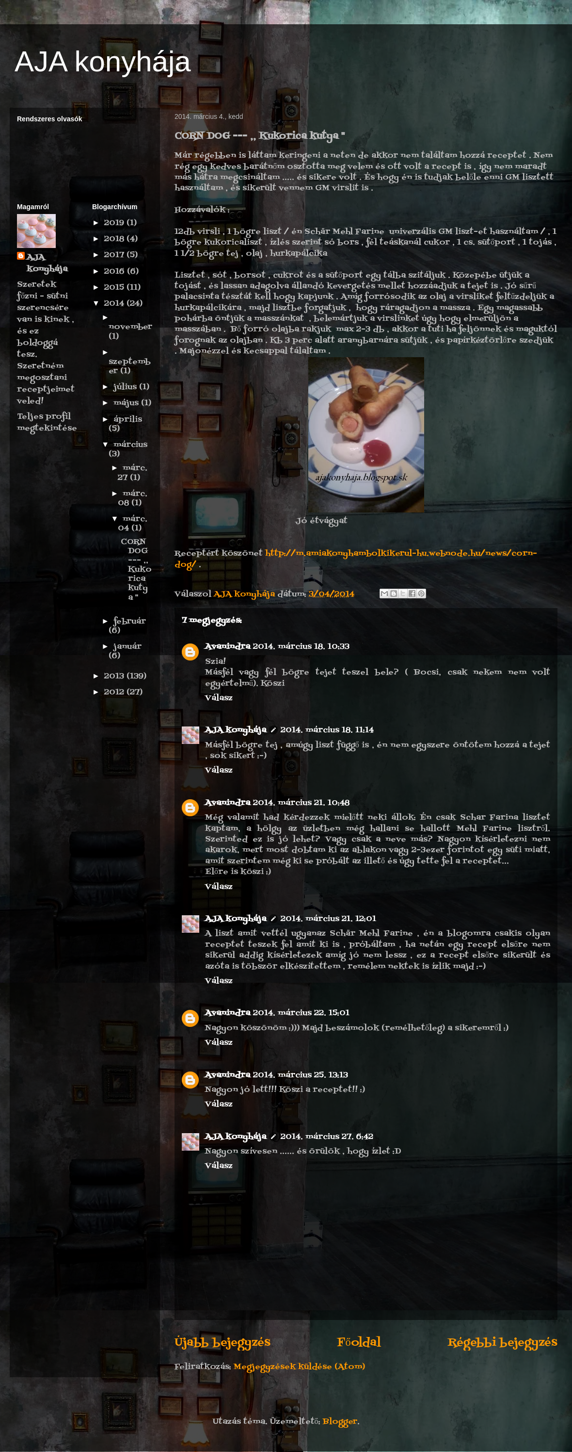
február (129, 621)
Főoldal (359, 1343)
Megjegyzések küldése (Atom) (299, 1367)
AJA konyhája (103, 61)
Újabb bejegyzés (222, 1343)
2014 (115, 304)
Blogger (340, 1422)
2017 (115, 255)
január (127, 647)
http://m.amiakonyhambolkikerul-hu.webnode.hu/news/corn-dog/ (356, 559)
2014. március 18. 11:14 (327, 730)
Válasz (219, 698)
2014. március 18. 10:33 (301, 647)
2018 (115, 239)
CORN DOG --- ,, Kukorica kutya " (136, 570)
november (130, 327)
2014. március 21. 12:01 (328, 919)
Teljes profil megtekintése (47, 422)
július (126, 387)
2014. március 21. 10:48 (301, 803)
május (127, 403)
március (130, 445)
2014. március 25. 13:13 (300, 1075)
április (127, 420)
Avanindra (227, 647)
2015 (115, 288)
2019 (115, 223)
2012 (115, 692)
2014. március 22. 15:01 (301, 1013)
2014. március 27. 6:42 (327, 1137)
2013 (115, 676)
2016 (115, 272)
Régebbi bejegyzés (502, 1343)
